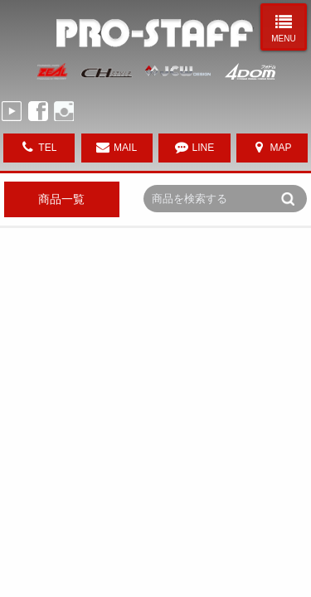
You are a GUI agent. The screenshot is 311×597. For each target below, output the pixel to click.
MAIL (125, 147)
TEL (47, 147)
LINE (203, 147)
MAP (281, 147)
